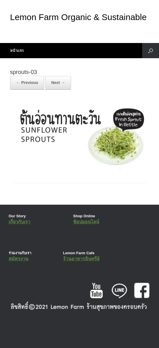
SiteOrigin (75, 336)
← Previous (27, 82)
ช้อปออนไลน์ (86, 221)
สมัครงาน (18, 258)
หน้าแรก (17, 50)
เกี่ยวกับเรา (19, 221)
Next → (58, 82)
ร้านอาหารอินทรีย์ (81, 258)
